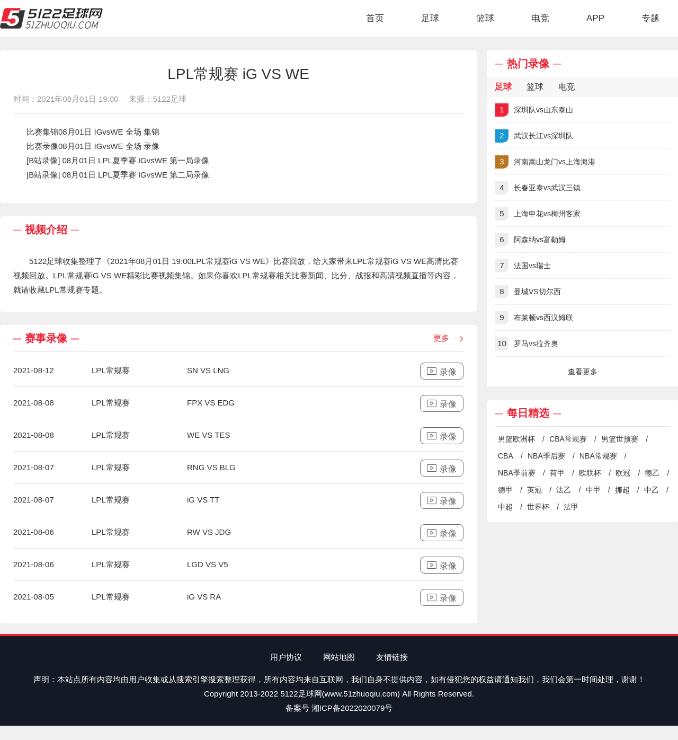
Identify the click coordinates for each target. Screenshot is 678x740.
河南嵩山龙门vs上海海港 (545, 162)
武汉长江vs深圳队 (534, 136)
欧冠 (622, 473)
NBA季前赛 (517, 473)
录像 (442, 371)
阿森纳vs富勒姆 (530, 239)
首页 (375, 18)
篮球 (485, 18)
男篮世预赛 (619, 439)
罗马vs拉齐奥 (526, 343)
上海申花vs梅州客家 (538, 214)
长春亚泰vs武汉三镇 (538, 188)
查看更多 (582, 371)
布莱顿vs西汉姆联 (534, 317)
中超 (505, 507)
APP (595, 18)
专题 (650, 18)
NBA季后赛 (546, 456)
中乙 (651, 490)
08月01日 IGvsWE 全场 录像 (108, 146)
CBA (505, 456)
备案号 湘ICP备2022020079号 (339, 707)
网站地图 (339, 657)
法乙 (563, 490)
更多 (448, 338)
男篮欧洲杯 (516, 439)
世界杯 (538, 507)
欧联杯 (590, 473)
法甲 (571, 507)
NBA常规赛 (598, 456)
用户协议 (286, 657)
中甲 (593, 490)
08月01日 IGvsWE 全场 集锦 (108, 131)
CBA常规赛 (568, 439)
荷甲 (557, 473)
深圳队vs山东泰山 (534, 110)
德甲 (505, 490)
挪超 (622, 490)
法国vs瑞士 (523, 265)
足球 (430, 18)
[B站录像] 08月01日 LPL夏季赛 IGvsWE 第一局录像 (117, 160)
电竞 (540, 18)
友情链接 (392, 657)
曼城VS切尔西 (528, 291)
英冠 (534, 490)
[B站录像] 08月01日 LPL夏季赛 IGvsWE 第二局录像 (117, 174)
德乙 (652, 473)
